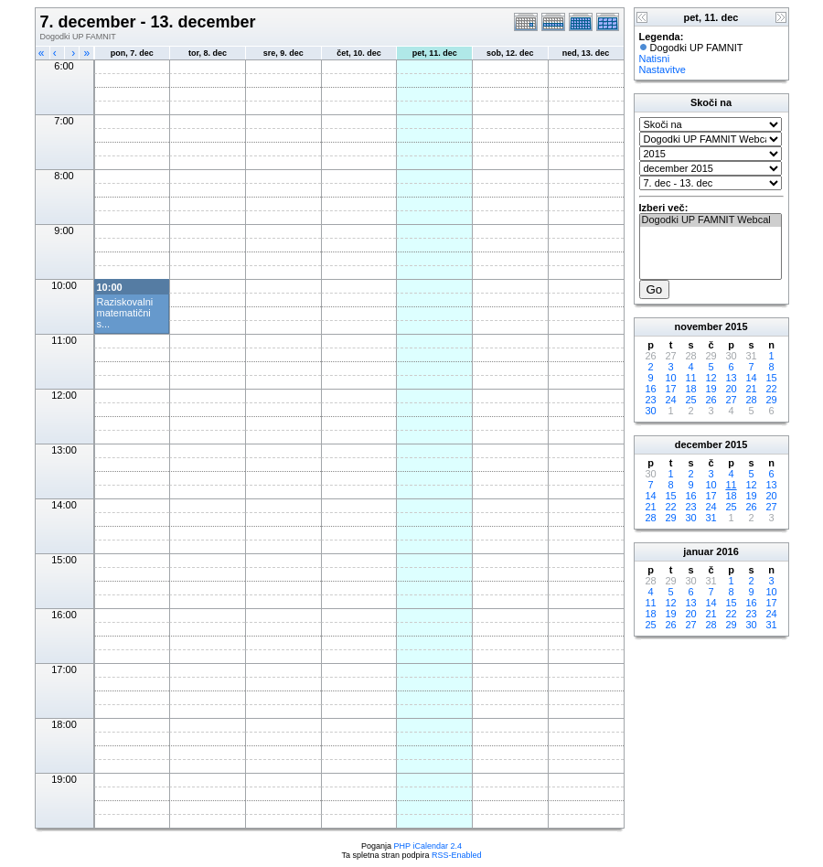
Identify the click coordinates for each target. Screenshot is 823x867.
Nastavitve (662, 69)
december (698, 444)
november (698, 326)
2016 (727, 551)
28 (750, 399)
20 (730, 388)
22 (770, 388)
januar (698, 551)
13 (730, 377)
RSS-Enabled (457, 855)
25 (690, 399)
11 (690, 377)
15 (770, 377)
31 (710, 517)
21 (750, 388)
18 (690, 388)
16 (650, 388)
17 (670, 388)
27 (730, 399)
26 (710, 399)
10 (670, 377)
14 (750, 377)
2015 (736, 326)
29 (770, 399)
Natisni (654, 58)
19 (710, 388)
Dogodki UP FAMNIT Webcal (710, 220)
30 (650, 410)
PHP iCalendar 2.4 (428, 846)
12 (710, 377)
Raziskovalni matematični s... (125, 312)
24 (670, 399)
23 (650, 399)
